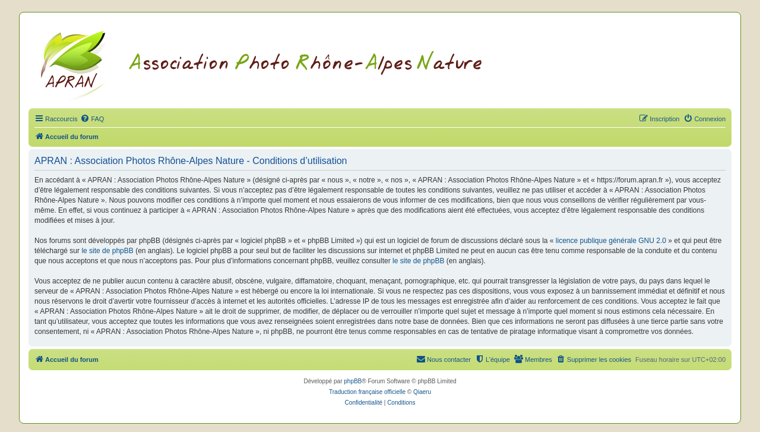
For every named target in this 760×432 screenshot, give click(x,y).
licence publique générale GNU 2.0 (611, 241)
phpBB (353, 381)
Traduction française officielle (367, 392)
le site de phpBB (107, 251)
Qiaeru (422, 392)
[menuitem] (92, 119)
